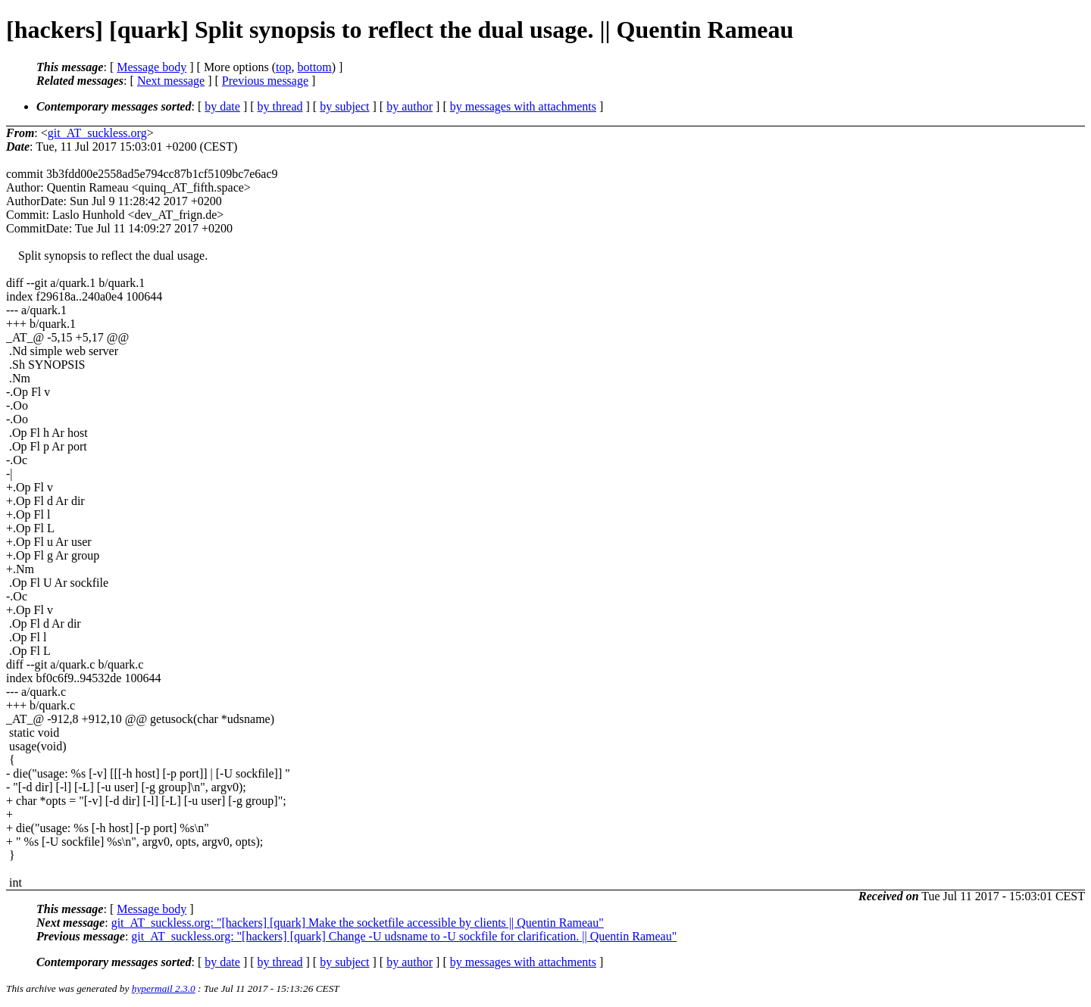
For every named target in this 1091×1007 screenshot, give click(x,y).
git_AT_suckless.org (97, 132)
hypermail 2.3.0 (163, 988)
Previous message (265, 80)
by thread (280, 106)
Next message (171, 80)
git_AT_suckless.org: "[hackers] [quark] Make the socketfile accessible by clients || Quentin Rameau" (357, 922)
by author (409, 106)
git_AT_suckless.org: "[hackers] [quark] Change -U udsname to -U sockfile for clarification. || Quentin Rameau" (404, 936)
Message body (151, 67)
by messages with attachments (523, 106)
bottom (314, 67)
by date (222, 106)
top (283, 67)
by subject (344, 106)
